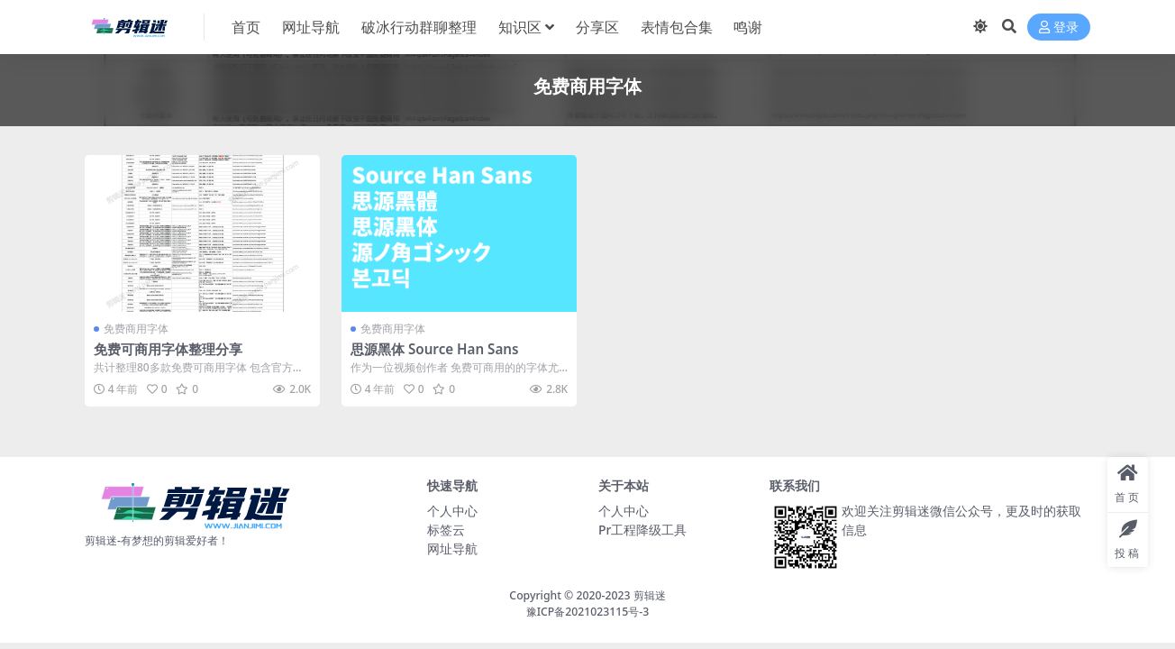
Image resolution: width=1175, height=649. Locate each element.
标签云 (446, 529)
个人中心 (452, 510)
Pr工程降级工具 (642, 529)
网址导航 (452, 548)
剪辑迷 (649, 595)
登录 (1059, 27)
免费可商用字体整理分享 (168, 349)
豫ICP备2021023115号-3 (588, 611)
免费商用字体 (136, 328)
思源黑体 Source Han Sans (435, 349)
